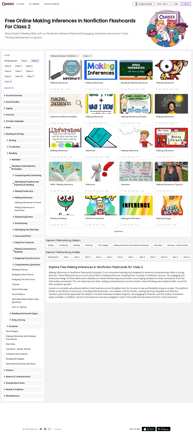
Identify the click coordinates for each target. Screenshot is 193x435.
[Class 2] (87, 56)
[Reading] (76, 245)
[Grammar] (89, 245)
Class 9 (8, 76)
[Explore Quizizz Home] (8, 4)
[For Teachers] (34, 4)
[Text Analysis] (103, 245)
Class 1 (24, 61)
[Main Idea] (158, 245)
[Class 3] (88, 257)
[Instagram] (49, 429)
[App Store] (149, 429)
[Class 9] (153, 257)
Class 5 (29, 66)
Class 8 (29, 71)
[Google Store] (163, 429)
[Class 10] (164, 257)
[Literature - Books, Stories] (177, 245)
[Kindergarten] (53, 257)
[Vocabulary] (63, 245)
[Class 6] (120, 257)
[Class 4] (99, 257)
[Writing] (51, 245)
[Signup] (186, 4)
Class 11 (30, 76)
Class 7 (18, 71)
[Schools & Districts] (51, 4)
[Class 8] (142, 257)
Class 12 (8, 81)
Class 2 (35, 61)
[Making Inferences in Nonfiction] (64, 56)
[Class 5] (109, 257)
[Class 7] (131, 257)
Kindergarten (11, 61)
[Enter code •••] (163, 4)
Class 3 (8, 66)
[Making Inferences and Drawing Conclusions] (131, 245)
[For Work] (20, 4)
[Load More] (118, 231)
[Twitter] (41, 429)
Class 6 (8, 71)
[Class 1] (66, 257)
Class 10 (19, 76)
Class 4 (18, 66)
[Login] (176, 4)
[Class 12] (186, 257)
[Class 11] (175, 257)
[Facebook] (45, 429)
